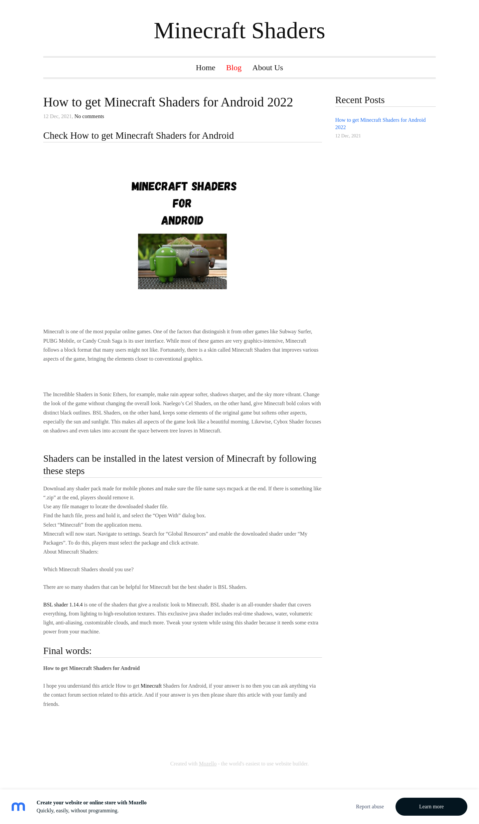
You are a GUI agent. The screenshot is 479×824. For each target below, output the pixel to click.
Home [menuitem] (206, 67)
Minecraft (151, 686)
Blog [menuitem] (234, 67)
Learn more (431, 806)
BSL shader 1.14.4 (63, 604)
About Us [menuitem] (267, 67)
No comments (89, 116)
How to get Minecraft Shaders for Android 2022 (168, 102)
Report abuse (370, 806)
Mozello (208, 763)
